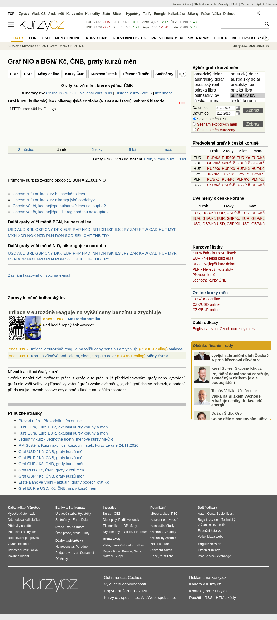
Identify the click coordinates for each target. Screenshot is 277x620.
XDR (22, 235)
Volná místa (75, 527)
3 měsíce (26, 149)
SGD (69, 235)
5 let (132, 149)
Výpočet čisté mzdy (21, 514)
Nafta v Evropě (113, 556)
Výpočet (33, 507)
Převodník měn (136, 74)
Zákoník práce (160, 544)
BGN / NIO (77, 45)
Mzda (76, 533)
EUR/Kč (213, 158)
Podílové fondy (128, 520)
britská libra (212, 90)
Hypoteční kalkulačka (23, 550)
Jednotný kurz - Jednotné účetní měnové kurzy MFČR (65, 439)
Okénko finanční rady (213, 345)
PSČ (174, 514)
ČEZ (174, 22)
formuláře (166, 556)
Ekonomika (110, 526)
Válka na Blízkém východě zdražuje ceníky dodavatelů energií (236, 409)
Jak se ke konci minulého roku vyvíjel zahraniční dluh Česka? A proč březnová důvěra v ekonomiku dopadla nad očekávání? (232, 369)
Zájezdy (223, 4)
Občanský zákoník (163, 538)
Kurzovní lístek (103, 74)
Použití (195, 597)
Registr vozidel (208, 520)
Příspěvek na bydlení (22, 532)
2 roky (97, 149)
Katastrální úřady (162, 526)
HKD (86, 229)
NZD (41, 235)
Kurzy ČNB (74, 74)
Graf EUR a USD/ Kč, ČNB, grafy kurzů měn (57, 488)
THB (97, 235)
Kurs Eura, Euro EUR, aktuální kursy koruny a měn (63, 433)
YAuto (234, 4)
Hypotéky (133, 14)
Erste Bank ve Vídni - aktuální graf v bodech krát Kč (63, 482)
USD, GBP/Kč (204, 224)
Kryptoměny (111, 532)
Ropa (146, 27)
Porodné (82, 547)
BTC (116, 22)
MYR (172, 229)
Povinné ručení (18, 556)
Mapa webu (215, 536)
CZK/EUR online (206, 310)
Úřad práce (63, 533)
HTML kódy (226, 597)
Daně (154, 556)
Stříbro (139, 545)
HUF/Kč (213, 168)
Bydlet (260, 4)
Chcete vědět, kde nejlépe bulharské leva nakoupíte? (59, 205)
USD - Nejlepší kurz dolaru (214, 264)
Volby (201, 536)
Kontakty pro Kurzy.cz (208, 591)
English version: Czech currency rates (224, 329)
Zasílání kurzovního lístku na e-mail (39, 275)
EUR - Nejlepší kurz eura (213, 258)
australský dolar (212, 79)
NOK (31, 235)
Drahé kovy (111, 539)
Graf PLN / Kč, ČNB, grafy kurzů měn (51, 470)
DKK (58, 229)
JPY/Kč (213, 174)
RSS (208, 597)
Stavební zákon (161, 550)
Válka (216, 14)
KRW (143, 229)
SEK (79, 235)
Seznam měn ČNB (212, 119)
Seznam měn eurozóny (215, 130)
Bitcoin (118, 14)
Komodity (92, 14)
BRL (30, 229)
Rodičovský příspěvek (23, 538)
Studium (271, 4)
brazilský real (212, 85)
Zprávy (24, 14)
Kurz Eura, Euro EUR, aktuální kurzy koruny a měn (63, 427)
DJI (115, 27)
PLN (50, 235)
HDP (124, 526)
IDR (102, 229)
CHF (88, 235)
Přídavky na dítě (19, 526)
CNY (49, 229)
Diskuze (229, 14)
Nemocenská (64, 547)
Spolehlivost (225, 514)
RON (59, 235)
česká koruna (212, 101)
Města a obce (159, 514)
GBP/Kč (213, 163)
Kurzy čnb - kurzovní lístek (214, 253)
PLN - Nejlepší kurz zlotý (213, 269)
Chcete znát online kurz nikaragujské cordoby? (54, 200)
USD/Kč (213, 185)
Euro (76, 520)
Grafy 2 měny (58, 45)
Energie (160, 14)
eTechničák (217, 524)
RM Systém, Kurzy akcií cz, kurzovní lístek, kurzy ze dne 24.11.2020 (78, 445)
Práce (205, 14)
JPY (125, 229)
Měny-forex (157, 356)
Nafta (137, 551)
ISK (110, 229)
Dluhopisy (110, 520)
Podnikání (157, 507)
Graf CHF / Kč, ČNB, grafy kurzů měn (51, 463)
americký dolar (212, 74)
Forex (220, 38)
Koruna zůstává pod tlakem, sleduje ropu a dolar (73, 356)
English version (209, 544)
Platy (85, 533)
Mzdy (133, 526)
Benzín (127, 551)
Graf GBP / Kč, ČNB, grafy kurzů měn (51, 476)
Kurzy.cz (13, 45)
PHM (116, 551)
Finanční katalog (209, 530)
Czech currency (209, 550)
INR (94, 229)
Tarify (147, 14)
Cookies (135, 577)
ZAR (134, 229)
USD (28, 74)
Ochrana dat (115, 577)
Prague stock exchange (214, 556)
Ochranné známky (163, 532)
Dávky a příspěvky (69, 540)
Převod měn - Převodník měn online (50, 420)
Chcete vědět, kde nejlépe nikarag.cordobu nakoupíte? (61, 211)
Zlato (145, 22)
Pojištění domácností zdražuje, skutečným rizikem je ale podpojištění (240, 387)
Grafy (42, 45)
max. (168, 149)
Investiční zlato (122, 545)
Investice (109, 507)
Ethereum (140, 532)
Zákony (192, 14)
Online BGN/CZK (61, 93)
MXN (12, 235)
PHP (77, 229)
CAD (153, 229)
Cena (211, 514)
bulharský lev (212, 95)
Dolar (85, 520)
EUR (14, 74)
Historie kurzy (127, 93)
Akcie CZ (38, 14)
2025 (146, 93)
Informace (164, 93)
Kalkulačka (176, 14)
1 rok (147, 159)
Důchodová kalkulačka (24, 520)
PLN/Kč (213, 179)
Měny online (48, 74)
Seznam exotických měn (216, 124)
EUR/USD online (206, 299)
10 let (181, 159)
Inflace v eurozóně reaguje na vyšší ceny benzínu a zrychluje (85, 312)
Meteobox (247, 4)
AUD (21, 229)
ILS (118, 229)
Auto (201, 514)
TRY (105, 235)
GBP (39, 229)
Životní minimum (19, 544)
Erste (174, 27)
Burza (107, 514)
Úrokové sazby (65, 514)
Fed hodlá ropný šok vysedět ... (70, 325)
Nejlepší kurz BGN (95, 93)
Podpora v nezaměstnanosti (75, 553)
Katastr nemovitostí (164, 520)
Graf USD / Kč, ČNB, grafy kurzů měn (51, 451)
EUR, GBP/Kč (204, 218)
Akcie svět (56, 14)
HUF (163, 229)
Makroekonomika (84, 319)
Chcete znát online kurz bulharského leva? (50, 194)
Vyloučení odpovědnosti (125, 584)
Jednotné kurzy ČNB (209, 280)
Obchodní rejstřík (205, 4)
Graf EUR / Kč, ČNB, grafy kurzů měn (51, 457)
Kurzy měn (74, 14)
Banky (60, 507)
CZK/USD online (206, 304)
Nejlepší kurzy (248, 38)
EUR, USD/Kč (204, 213)
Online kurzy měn (210, 292)
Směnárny (164, 74)
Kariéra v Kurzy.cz (205, 584)
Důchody (61, 559)
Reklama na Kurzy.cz (207, 577)
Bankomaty (76, 507)
